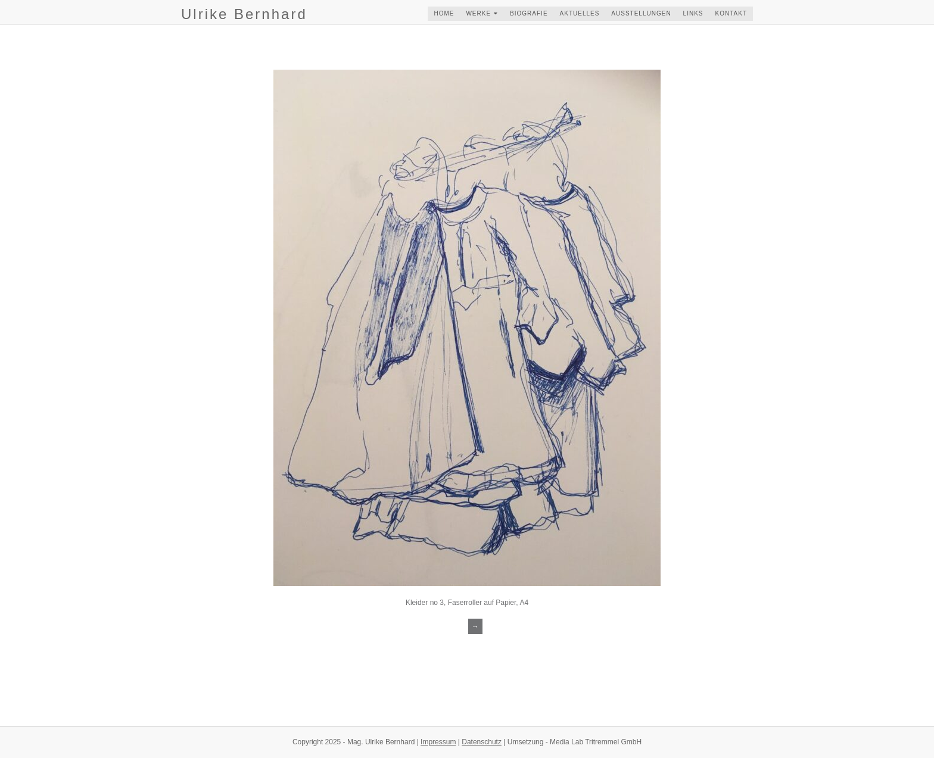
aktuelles (580, 13)
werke (478, 13)
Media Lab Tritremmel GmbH (596, 742)
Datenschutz (482, 742)
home (444, 13)
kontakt (731, 13)
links (693, 13)
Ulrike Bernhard (244, 14)
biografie (528, 13)
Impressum (438, 742)
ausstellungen (641, 13)
